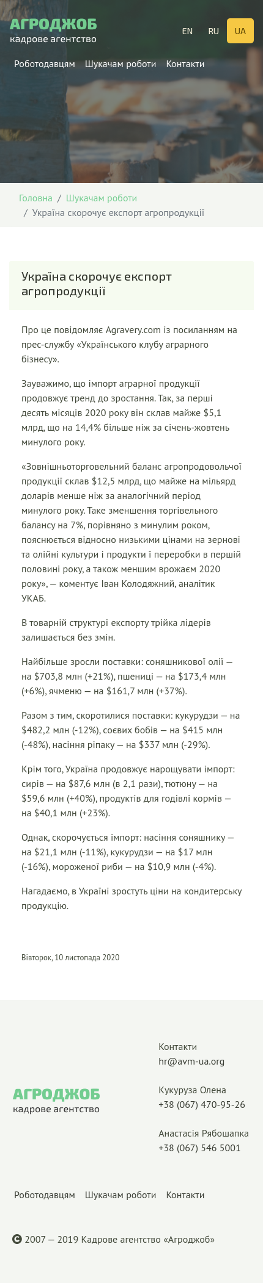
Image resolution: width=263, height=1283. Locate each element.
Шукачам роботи (121, 68)
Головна (36, 198)
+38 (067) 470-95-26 (203, 1096)
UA (240, 31)
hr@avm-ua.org (203, 1053)
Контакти (185, 68)
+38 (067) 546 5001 (203, 1140)
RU (214, 31)
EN (187, 31)
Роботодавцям (44, 68)
